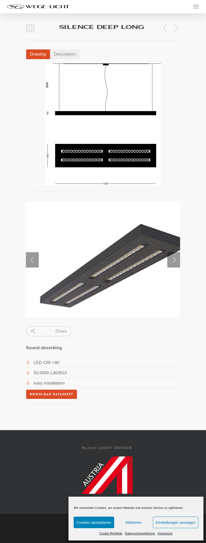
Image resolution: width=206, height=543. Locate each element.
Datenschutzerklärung (140, 533)
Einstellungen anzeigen (175, 522)
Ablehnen (133, 522)
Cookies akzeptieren (93, 522)
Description (65, 54)
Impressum (165, 533)
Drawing (38, 54)
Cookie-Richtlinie (110, 533)
